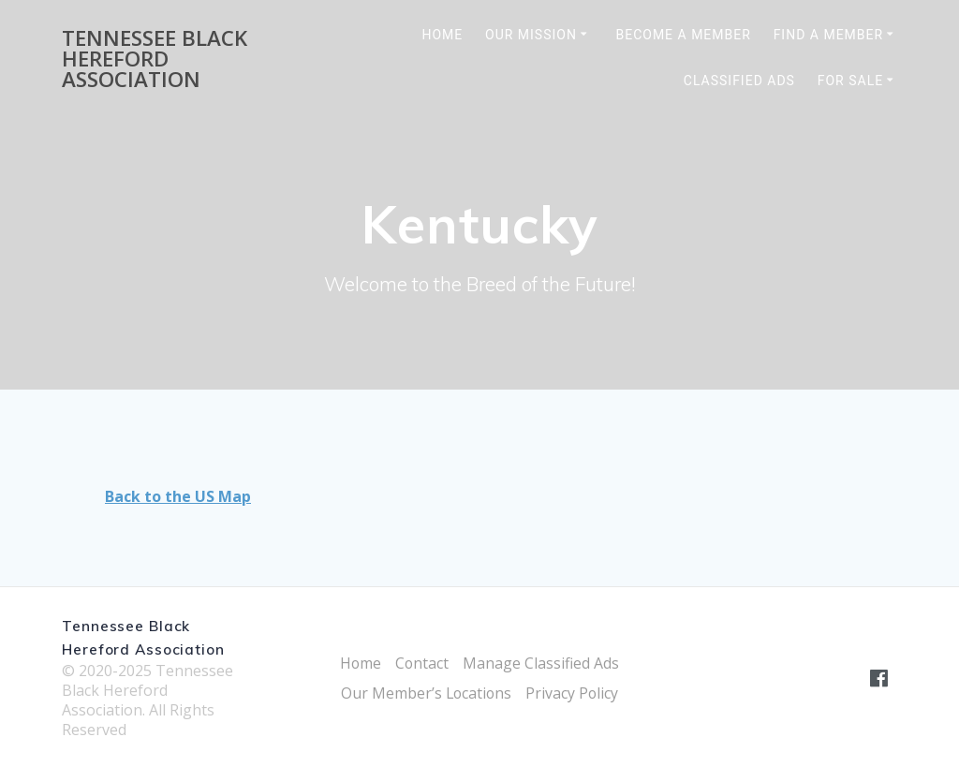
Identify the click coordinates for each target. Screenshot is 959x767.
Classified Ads (739, 80)
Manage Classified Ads (542, 663)
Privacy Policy (573, 693)
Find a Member (829, 34)
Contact (422, 663)
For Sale (850, 80)
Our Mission (531, 34)
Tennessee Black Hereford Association (154, 59)
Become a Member (682, 34)
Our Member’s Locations (425, 693)
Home (442, 34)
